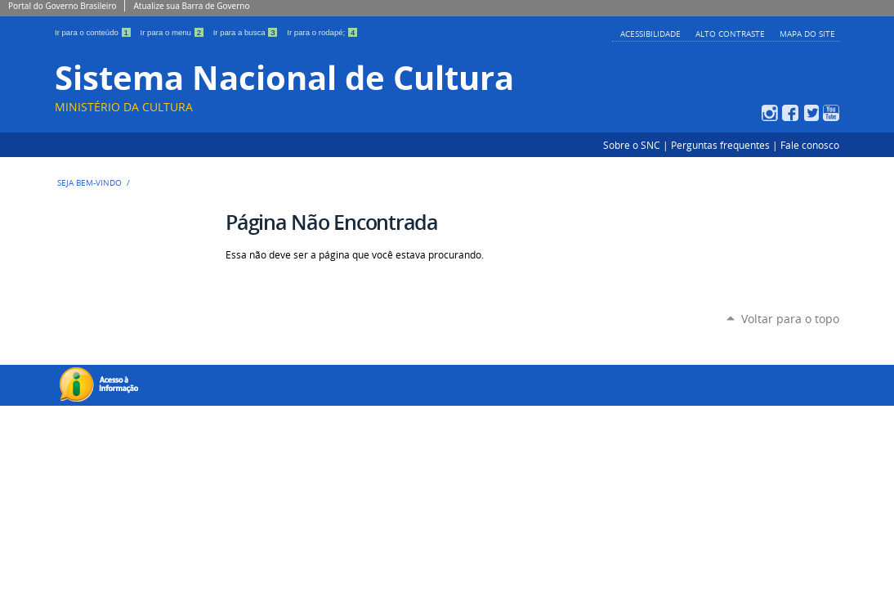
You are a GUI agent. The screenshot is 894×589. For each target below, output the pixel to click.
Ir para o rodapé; (322, 32)
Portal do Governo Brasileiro (62, 5)
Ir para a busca (247, 32)
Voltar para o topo (790, 318)
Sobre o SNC (631, 144)
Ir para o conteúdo (94, 32)
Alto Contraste (730, 33)
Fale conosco (809, 144)
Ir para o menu (174, 32)
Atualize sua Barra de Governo (191, 5)
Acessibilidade (650, 33)
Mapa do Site (807, 33)
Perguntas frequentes (720, 144)
